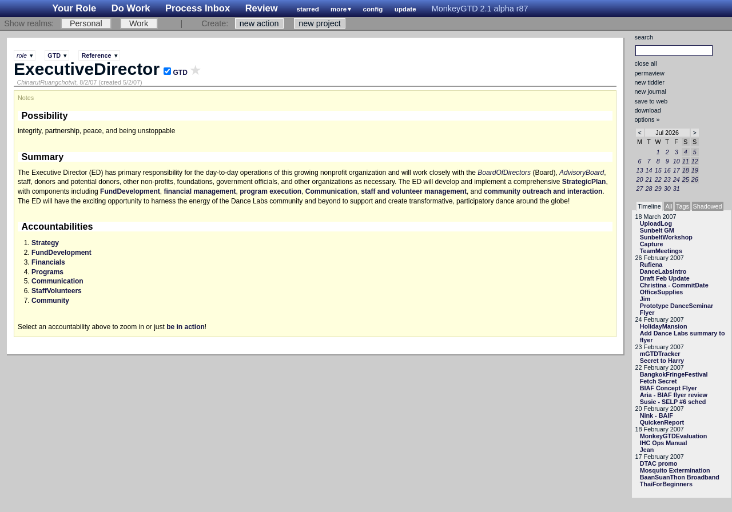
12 (694, 161)
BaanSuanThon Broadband (679, 477)
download (648, 110)
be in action (185, 327)
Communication (331, 191)
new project (320, 23)
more (339, 9)
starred (308, 9)
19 (694, 170)
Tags (682, 206)
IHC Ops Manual (663, 442)
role (22, 55)
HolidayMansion (663, 326)
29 (658, 188)
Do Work (131, 8)
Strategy (45, 243)
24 (676, 179)
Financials (48, 262)
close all (646, 63)
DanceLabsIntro (663, 271)
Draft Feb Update (665, 278)
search (644, 37)
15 (658, 170)
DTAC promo (659, 463)
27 (639, 188)
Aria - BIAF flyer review (673, 394)
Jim (645, 298)
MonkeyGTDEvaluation (673, 436)
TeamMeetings (661, 250)
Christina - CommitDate (674, 285)
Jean (647, 449)
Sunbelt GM (657, 230)
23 (667, 179)
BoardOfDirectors (504, 173)
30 (667, 188)
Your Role (74, 8)
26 (694, 179)
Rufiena (651, 264)
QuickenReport (662, 422)
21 (649, 179)
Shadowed (707, 206)
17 (676, 170)
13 (639, 170)
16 (667, 170)
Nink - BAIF (656, 415)
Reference (96, 55)
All (668, 206)
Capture (651, 244)
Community (50, 301)
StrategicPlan (584, 182)
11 (685, 161)
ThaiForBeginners (666, 484)
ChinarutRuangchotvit (46, 82)
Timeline (649, 206)
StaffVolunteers (56, 291)
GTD (54, 55)
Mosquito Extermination (675, 470)
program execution (270, 191)
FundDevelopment (130, 191)
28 (649, 188)
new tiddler (650, 82)
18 (685, 170)
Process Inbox (197, 8)
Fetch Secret (658, 381)
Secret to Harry (662, 360)
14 (649, 170)
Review (261, 8)
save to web (651, 101)
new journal (650, 91)
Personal (86, 23)
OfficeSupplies (661, 292)
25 (685, 179)
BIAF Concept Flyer (668, 388)
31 (676, 188)
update (405, 9)
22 (658, 179)
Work (138, 23)
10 (676, 161)
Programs (47, 272)
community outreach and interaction (543, 191)
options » (647, 119)
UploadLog (656, 223)
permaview (650, 73)
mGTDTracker (660, 353)
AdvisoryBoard (581, 173)
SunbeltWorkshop (666, 237)
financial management (200, 191)
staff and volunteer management (414, 191)
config (373, 9)
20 (639, 179)
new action (259, 23)
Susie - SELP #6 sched (673, 401)
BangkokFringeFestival (674, 374)
